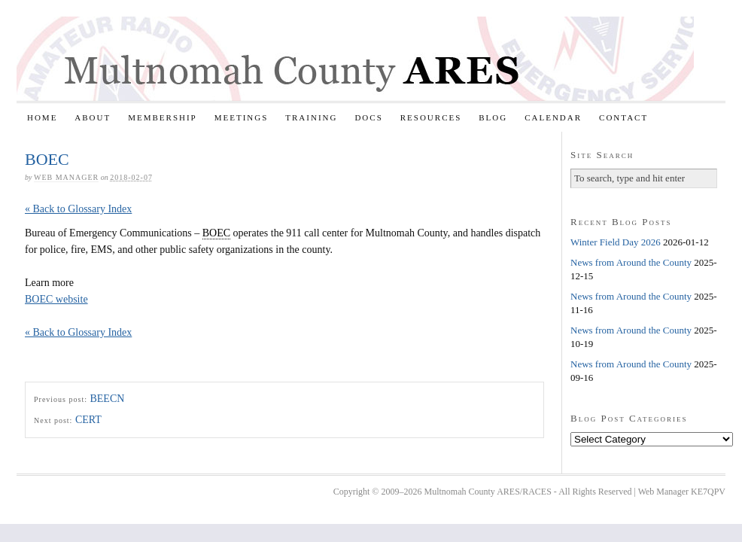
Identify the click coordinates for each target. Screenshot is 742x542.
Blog (493, 117)
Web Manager (66, 177)
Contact (623, 117)
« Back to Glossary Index (78, 209)
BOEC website (56, 299)
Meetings (241, 117)
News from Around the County (631, 262)
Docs (368, 117)
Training (311, 117)
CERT (88, 419)
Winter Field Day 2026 (615, 242)
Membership (162, 117)
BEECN (107, 398)
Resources (431, 117)
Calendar (553, 117)
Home (42, 117)
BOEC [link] (216, 233)
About (93, 117)
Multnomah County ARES (355, 59)
